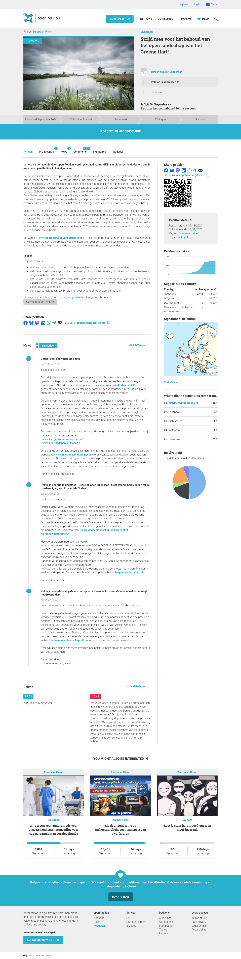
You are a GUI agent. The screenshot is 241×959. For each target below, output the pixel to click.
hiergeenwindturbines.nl (55, 533)
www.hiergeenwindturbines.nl (60, 439)
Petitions (146, 18)
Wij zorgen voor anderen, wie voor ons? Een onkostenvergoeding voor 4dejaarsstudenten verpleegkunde (53, 830)
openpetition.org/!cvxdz (93, 322)
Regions (164, 933)
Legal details (199, 925)
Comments (80, 150)
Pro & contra (46, 150)
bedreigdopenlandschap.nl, (97, 530)
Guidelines (165, 18)
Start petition (119, 18)
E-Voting (131, 925)
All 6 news (135, 345)
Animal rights (120, 820)
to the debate (134, 686)
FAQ (128, 918)
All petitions (166, 921)
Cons (95, 696)
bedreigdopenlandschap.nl (67, 640)
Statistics (117, 151)
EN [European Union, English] (210, 4)
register (183, 4)
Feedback (100, 925)
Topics (163, 929)
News (63, 150)
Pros (28, 696)
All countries (171, 311)
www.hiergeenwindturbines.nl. (114, 385)
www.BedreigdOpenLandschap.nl (59, 237)
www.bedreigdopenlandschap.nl (61, 443)
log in (197, 4)
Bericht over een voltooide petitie (61, 358)
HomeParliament (136, 921)
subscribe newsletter (43, 940)
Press (97, 921)
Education (54, 820)
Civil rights (147, 31)
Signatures (99, 151)
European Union (42, 31)
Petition (28, 151)
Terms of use (199, 918)
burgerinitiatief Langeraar (166, 71)
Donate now (120, 896)
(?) (216, 289)
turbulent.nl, (121, 530)
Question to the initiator (40, 301)
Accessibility (199, 929)
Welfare (187, 820)
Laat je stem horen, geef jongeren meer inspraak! (187, 828)
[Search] (216, 19)
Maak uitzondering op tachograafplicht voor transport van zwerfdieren (120, 830)
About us (185, 18)
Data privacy (199, 921)
